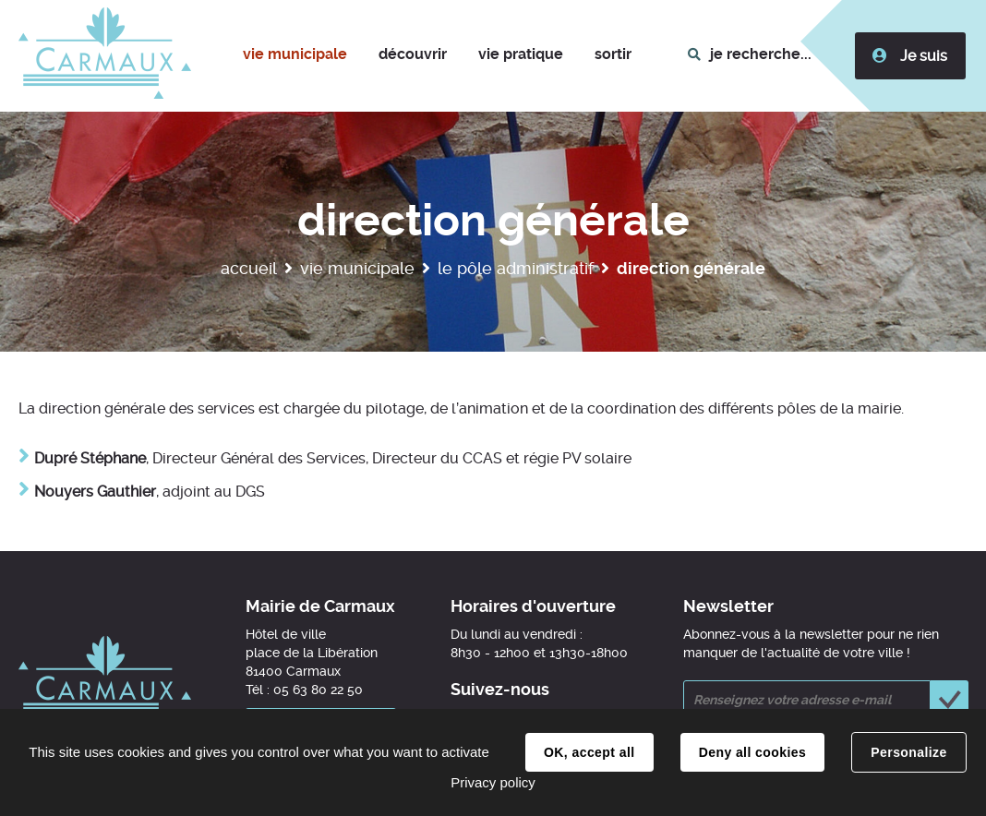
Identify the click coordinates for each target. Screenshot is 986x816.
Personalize (908, 752)
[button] (295, 55)
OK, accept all (589, 752)
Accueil (249, 268)
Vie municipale (357, 268)
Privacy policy (493, 782)
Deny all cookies (752, 752)
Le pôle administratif (516, 268)
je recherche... (762, 54)
